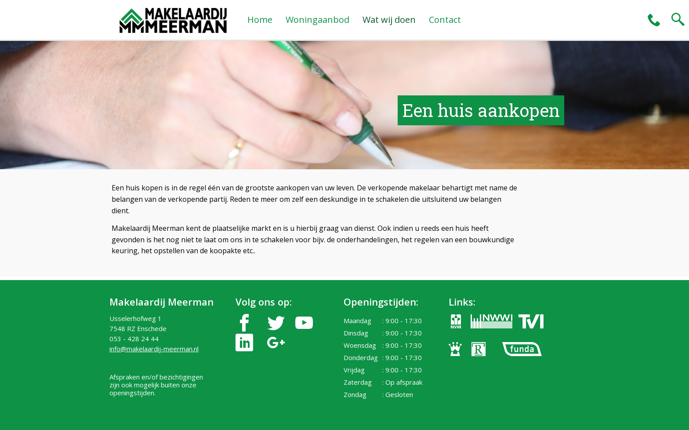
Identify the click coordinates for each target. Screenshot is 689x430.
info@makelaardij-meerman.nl (154, 348)
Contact (445, 20)
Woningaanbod (317, 20)
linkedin (244, 343)
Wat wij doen (389, 20)
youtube (304, 323)
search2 (678, 19)
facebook (244, 323)
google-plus (276, 343)
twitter (276, 323)
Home (259, 20)
